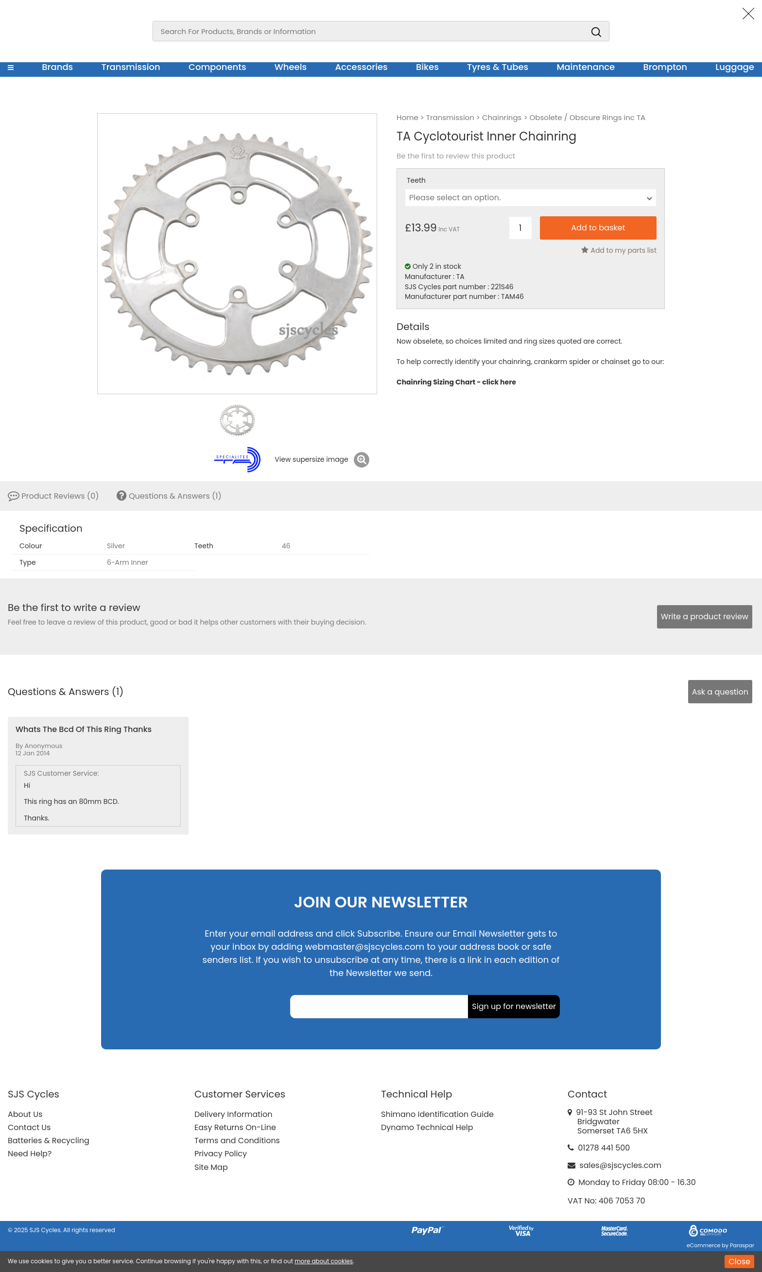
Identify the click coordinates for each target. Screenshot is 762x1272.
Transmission (131, 67)
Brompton (665, 67)
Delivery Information (233, 1114)
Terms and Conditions (237, 1140)
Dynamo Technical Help (427, 1127)
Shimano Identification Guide (437, 1114)
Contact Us (29, 1127)
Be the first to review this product (456, 156)
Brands (57, 67)
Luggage (734, 67)
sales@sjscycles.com (620, 1165)
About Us (25, 1114)
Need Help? (30, 1153)
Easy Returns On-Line (235, 1127)
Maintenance (585, 67)
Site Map (211, 1167)
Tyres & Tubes (497, 67)
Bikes (427, 67)
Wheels (291, 67)
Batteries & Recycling (48, 1140)
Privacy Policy (220, 1153)
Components (217, 67)
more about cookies (323, 1261)
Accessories (361, 67)
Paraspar (742, 1245)
